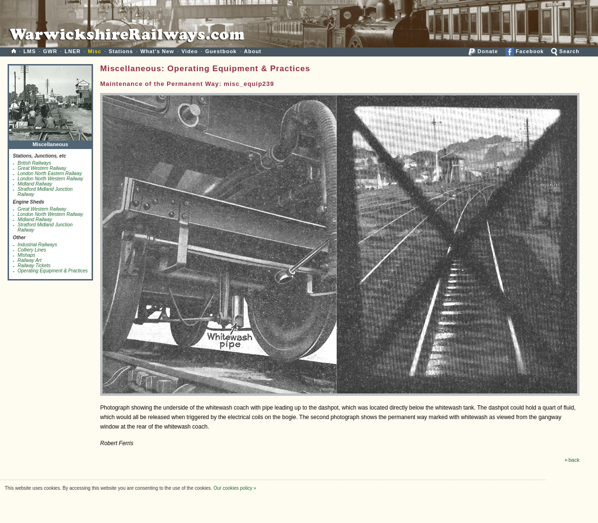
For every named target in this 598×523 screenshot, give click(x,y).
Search (565, 51)
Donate (483, 51)
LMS (29, 51)
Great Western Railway (42, 168)
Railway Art (29, 260)
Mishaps (26, 255)
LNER (73, 51)
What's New (157, 51)
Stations (121, 51)
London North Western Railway (50, 178)
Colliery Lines (32, 249)
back (572, 460)
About (253, 51)
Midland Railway (35, 184)
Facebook (524, 51)
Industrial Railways (37, 244)
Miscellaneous (50, 142)
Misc (94, 51)
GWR (50, 51)
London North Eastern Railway (50, 173)
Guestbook (220, 51)
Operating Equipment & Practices (53, 270)
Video (189, 51)
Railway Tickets (34, 265)
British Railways (34, 163)
